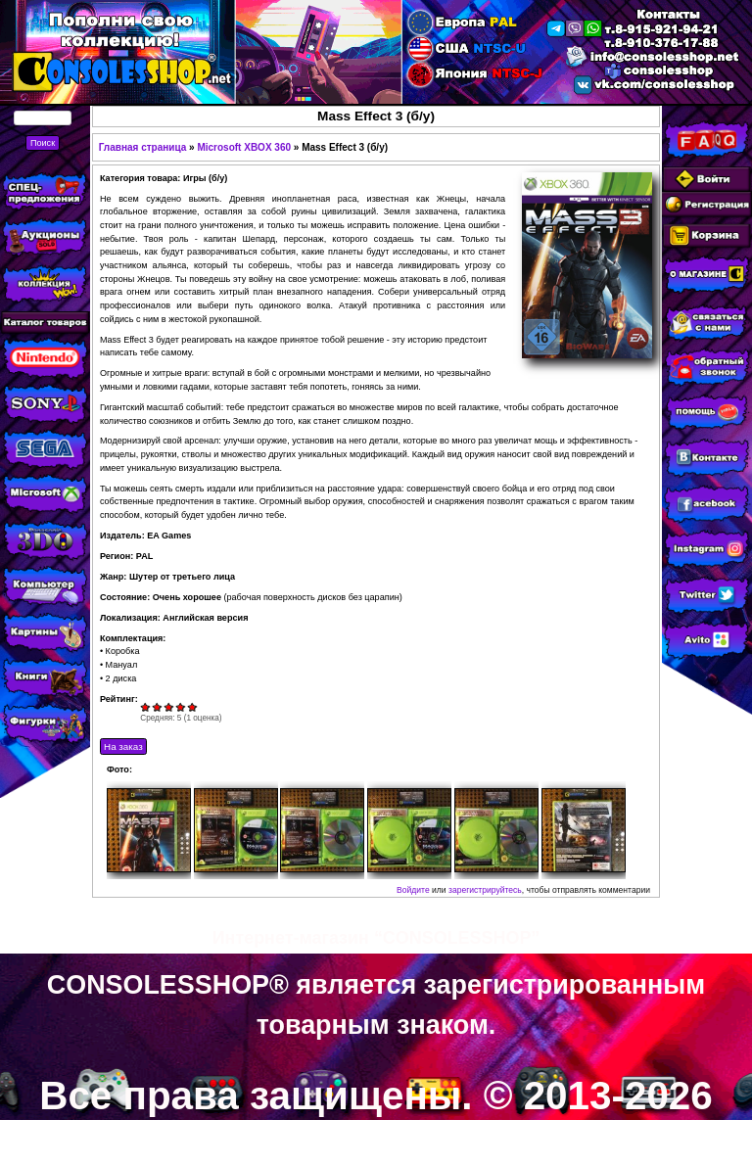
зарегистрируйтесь (485, 890)
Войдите (413, 890)
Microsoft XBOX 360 (244, 147)
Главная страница (143, 147)
